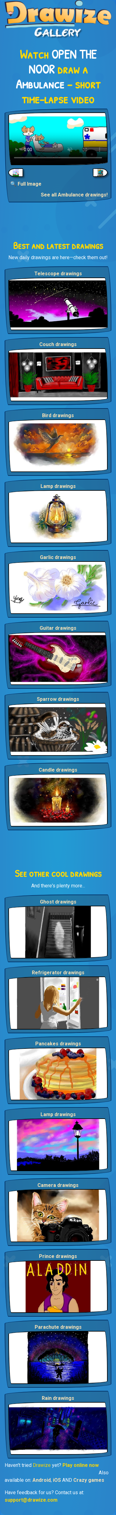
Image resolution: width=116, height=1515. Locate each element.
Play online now (80, 1465)
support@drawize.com (31, 1500)
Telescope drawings (58, 274)
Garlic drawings (58, 557)
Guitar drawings (58, 628)
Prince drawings (58, 1256)
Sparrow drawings (58, 699)
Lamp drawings (58, 486)
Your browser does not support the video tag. (58, 138)
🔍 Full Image (25, 184)
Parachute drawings (58, 1327)
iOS (57, 1480)
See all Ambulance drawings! (74, 195)
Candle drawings (58, 770)
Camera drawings (58, 1185)
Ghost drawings (58, 902)
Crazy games (88, 1480)
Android (41, 1480)
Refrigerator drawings (58, 973)
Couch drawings (58, 344)
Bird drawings (58, 415)
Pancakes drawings (58, 1044)
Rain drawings (58, 1398)
